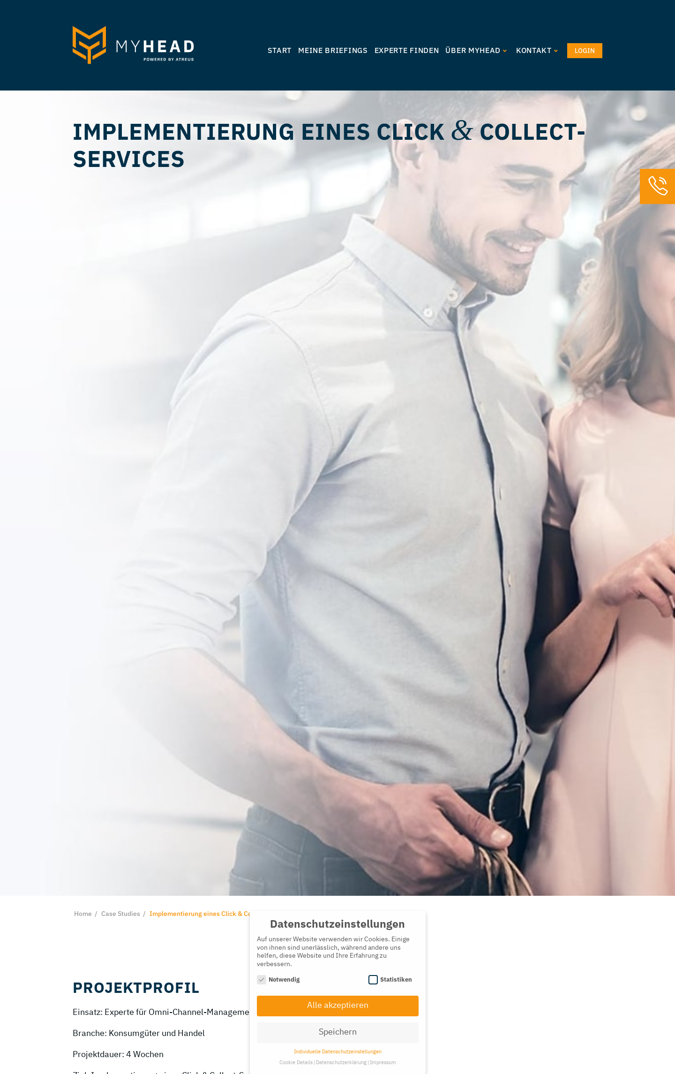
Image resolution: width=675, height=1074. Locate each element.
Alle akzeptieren (337, 1005)
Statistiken (390, 979)
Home (83, 913)
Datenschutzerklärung (341, 1062)
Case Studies (120, 913)
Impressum (383, 1062)
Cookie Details (296, 1062)
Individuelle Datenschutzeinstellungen (338, 1052)
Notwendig (278, 979)
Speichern (338, 1032)
